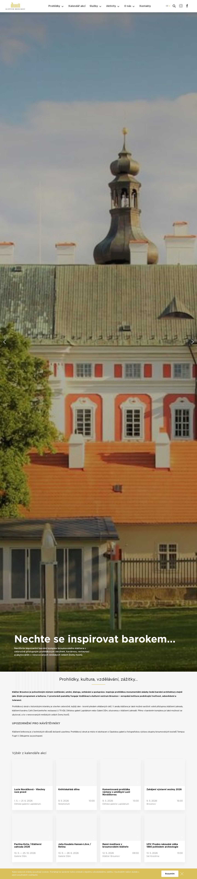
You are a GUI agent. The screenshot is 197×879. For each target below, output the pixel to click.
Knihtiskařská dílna (68, 789)
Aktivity (111, 6)
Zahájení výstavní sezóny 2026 (164, 789)
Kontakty (145, 6)
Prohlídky (54, 6)
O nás (127, 6)
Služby (94, 6)
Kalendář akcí (77, 6)
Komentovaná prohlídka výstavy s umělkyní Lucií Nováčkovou (116, 792)
